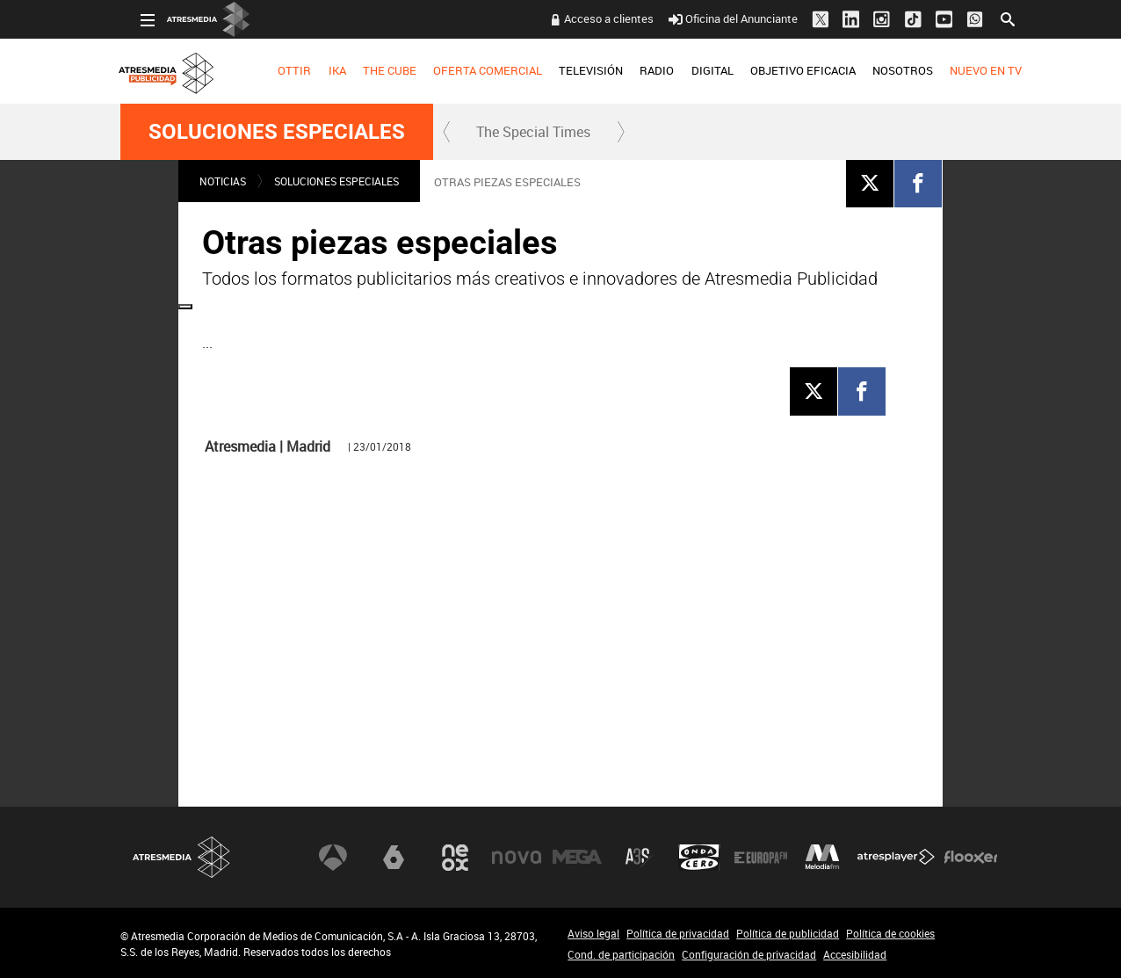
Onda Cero (699, 857)
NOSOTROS (882, 70)
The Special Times (533, 131)
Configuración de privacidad (749, 954)
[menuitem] (275, 71)
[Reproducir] (560, 519)
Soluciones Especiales (276, 132)
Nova (516, 857)
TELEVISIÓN (571, 70)
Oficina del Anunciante (712, 18)
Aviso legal (593, 933)
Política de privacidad (677, 933)
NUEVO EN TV (965, 70)
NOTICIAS (222, 181)
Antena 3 (333, 857)
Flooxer (970, 857)
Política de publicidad (787, 933)
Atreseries (638, 857)
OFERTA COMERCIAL (467, 70)
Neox (455, 857)
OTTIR (274, 70)
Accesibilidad (854, 954)
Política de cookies (890, 933)
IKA (316, 70)
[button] (447, 131)
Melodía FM (822, 857)
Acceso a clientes (588, 18)
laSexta (393, 857)
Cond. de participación (621, 954)
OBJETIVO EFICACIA (782, 70)
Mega (577, 857)
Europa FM (760, 857)
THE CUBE (369, 70)
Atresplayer (896, 857)
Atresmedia (181, 857)
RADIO (636, 70)
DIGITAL (691, 70)
